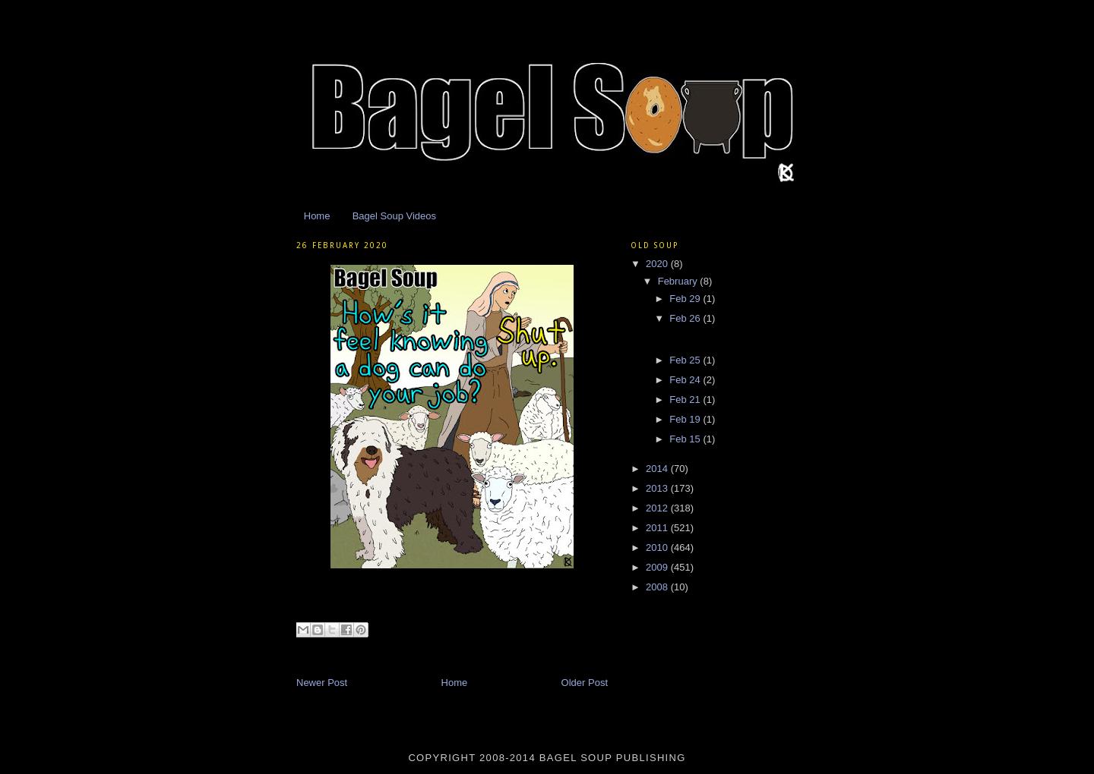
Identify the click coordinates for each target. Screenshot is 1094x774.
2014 (658, 468)
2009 (658, 567)
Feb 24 (686, 379)
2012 (658, 508)
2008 (658, 587)
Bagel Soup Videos (394, 216)
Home (317, 216)
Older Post (584, 682)
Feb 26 (686, 318)
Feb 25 (686, 360)
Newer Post (321, 682)
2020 (658, 263)
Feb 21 (686, 399)
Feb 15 (686, 439)
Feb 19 (686, 419)
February (679, 281)
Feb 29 (686, 298)
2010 (658, 547)
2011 (658, 527)
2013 (658, 488)
